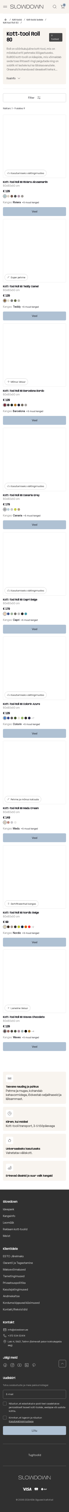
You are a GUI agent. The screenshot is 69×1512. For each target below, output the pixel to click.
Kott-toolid (17, 19)
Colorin (17, 724)
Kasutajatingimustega (21, 1421)
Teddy (17, 306)
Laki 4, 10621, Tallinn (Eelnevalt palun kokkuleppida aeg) (35, 1343)
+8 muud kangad (30, 202)
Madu (16, 828)
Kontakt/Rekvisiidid (15, 1309)
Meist (6, 1236)
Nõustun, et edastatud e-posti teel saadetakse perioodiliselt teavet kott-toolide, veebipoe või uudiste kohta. (34, 1407)
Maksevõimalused (14, 1269)
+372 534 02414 (16, 1335)
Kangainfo (9, 1216)
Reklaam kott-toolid (15, 1229)
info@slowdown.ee (18, 1329)
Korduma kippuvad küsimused (21, 1302)
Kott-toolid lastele (34, 19)
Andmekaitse (11, 1296)
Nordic (17, 932)
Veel (34, 211)
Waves (17, 1037)
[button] (62, 1363)
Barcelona (19, 411)
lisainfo (11, 78)
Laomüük (8, 1222)
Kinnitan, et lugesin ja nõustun (22, 1419)
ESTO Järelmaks (13, 1256)
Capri (16, 619)
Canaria (17, 515)
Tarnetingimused (13, 1276)
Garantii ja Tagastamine (18, 1263)
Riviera (17, 202)
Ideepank (8, 1209)
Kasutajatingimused (15, 1289)
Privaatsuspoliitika (14, 1283)
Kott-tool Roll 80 (11, 22)
